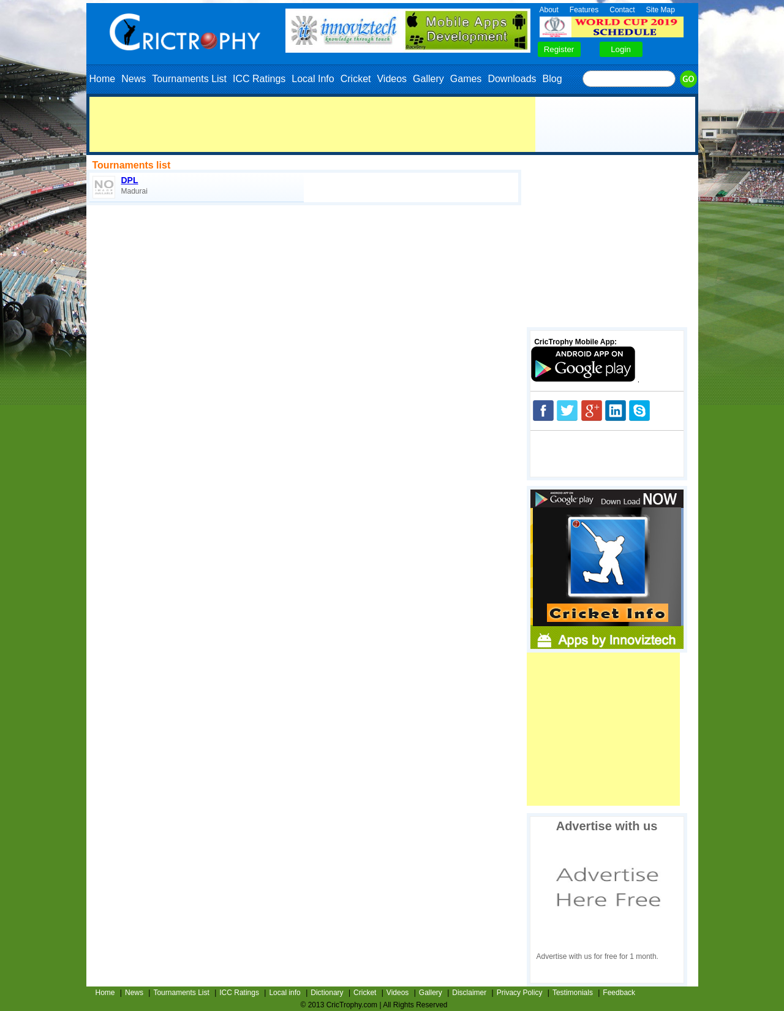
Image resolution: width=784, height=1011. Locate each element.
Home (102, 79)
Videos (392, 79)
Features (584, 10)
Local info (284, 992)
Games (466, 79)
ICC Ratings (259, 79)
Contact (622, 10)
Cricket (356, 79)
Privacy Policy (520, 992)
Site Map (660, 10)
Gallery (428, 79)
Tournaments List (189, 79)
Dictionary (327, 992)
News (133, 79)
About (549, 10)
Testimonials (572, 992)
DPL (129, 180)
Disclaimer (469, 992)
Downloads (512, 79)
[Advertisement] (312, 124)
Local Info (313, 79)
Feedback (619, 992)
